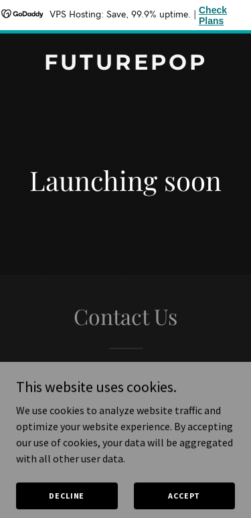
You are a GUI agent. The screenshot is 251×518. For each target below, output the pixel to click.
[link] (125, 65)
